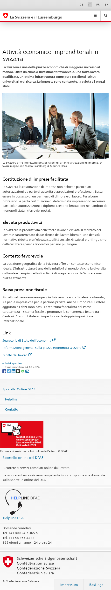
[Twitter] (9, 371)
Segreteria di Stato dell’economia (29, 340)
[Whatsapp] (23, 371)
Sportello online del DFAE (23, 457)
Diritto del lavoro (17, 355)
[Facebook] (4, 371)
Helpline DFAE (14, 518)
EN (107, 4)
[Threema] (18, 371)
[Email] (27, 371)
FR (98, 4)
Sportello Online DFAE (19, 389)
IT (89, 4)
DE (81, 4)
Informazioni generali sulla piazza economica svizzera (44, 348)
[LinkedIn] (14, 371)
